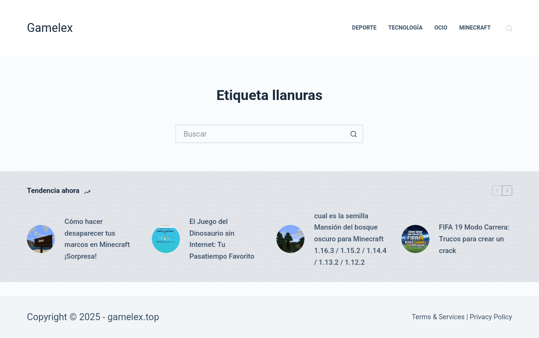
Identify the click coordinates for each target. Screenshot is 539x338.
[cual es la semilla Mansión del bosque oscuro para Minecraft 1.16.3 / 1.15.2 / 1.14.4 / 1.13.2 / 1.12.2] (290, 239)
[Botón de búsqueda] (353, 133)
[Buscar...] (259, 133)
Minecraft (475, 27)
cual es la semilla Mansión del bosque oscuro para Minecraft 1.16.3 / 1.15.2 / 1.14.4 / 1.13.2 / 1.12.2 (350, 239)
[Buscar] (509, 28)
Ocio (440, 27)
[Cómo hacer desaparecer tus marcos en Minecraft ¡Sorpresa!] (41, 239)
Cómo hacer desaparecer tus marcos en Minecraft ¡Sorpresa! (97, 239)
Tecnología (405, 27)
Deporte (364, 27)
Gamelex (50, 28)
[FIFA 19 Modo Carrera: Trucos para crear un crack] (415, 239)
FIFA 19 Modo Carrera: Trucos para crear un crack (474, 239)
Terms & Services (438, 317)
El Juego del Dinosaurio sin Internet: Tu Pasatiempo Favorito (221, 239)
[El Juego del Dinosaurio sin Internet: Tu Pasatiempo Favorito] (166, 239)
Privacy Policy (491, 317)
